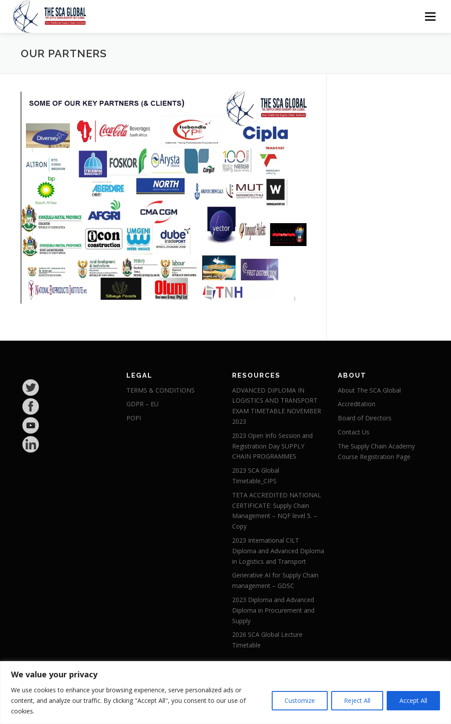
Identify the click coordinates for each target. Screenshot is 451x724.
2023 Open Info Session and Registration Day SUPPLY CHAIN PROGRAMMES (272, 446)
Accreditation (356, 404)
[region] (225, 692)
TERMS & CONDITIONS (160, 390)
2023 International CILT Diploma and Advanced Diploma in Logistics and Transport (278, 551)
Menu (430, 16)
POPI (133, 418)
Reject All (357, 700)
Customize (300, 700)
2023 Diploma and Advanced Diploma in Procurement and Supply (273, 610)
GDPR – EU (142, 404)
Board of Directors (365, 418)
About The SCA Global (369, 390)
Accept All (413, 700)
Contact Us (354, 432)
